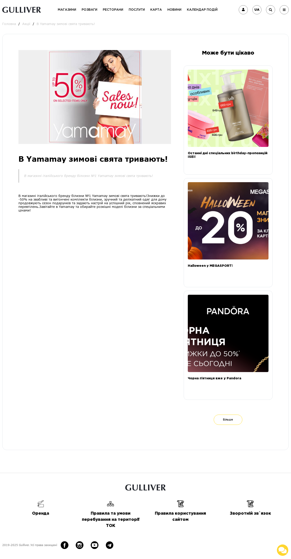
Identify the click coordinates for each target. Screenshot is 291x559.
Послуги (137, 9)
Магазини (67, 9)
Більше (228, 419)
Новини (174, 9)
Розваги (89, 9)
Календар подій (202, 9)
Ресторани (113, 9)
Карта (156, 9)
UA (256, 9)
